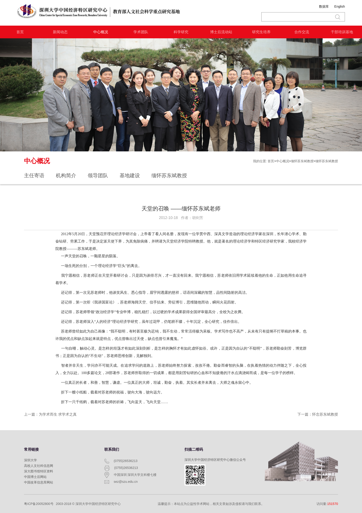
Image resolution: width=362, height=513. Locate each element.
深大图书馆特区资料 (38, 471)
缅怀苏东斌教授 (302, 161)
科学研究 (181, 32)
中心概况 (100, 32)
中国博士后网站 (35, 477)
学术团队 (140, 32)
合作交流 (301, 32)
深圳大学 (30, 460)
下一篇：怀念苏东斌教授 (317, 414)
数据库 (324, 6)
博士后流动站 (221, 32)
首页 (20, 32)
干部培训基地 (342, 32)
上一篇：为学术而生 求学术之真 (50, 414)
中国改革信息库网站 (38, 482)
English (339, 6)
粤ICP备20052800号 (39, 504)
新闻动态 (60, 32)
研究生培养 (261, 32)
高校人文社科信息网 (38, 466)
